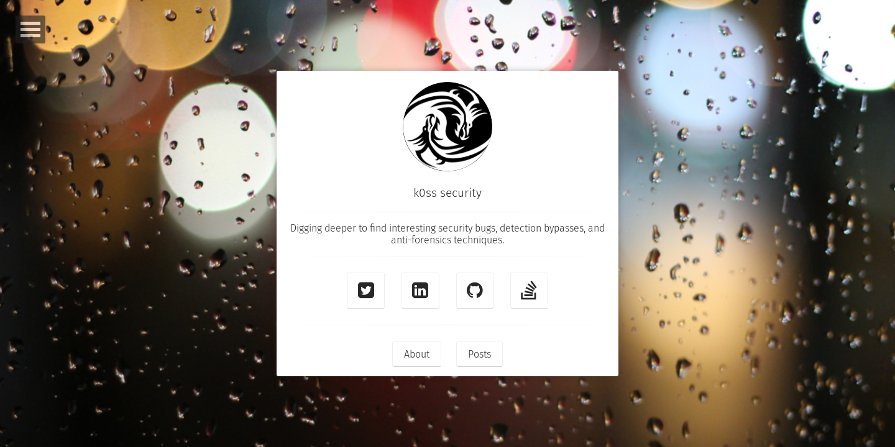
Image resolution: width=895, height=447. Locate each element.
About (416, 354)
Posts (479, 354)
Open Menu (30, 29)
